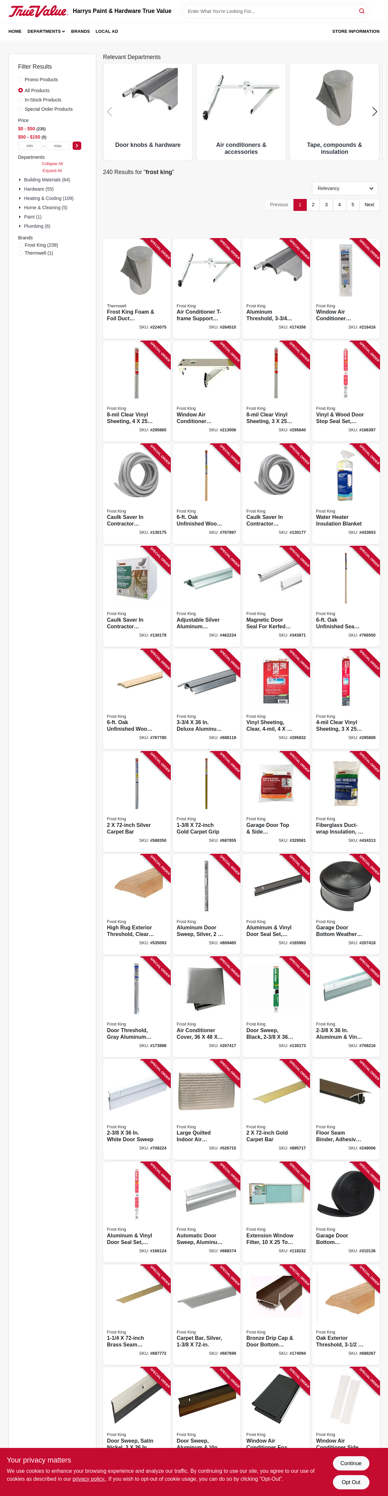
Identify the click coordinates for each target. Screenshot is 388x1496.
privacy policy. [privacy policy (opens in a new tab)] (89, 1479)
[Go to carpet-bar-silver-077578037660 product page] (206, 1315)
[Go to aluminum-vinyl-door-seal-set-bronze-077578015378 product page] (276, 904)
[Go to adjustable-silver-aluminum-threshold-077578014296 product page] (206, 596)
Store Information (355, 31)
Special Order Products (49, 109)
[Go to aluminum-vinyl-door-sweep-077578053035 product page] (345, 1007)
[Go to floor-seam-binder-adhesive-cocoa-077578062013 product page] (345, 1110)
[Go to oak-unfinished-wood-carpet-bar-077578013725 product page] (206, 494)
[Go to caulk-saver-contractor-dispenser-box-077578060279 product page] (276, 494)
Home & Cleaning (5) (46, 207)
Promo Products (41, 79)
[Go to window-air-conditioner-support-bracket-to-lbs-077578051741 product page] (345, 289)
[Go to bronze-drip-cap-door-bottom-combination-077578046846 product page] (276, 1315)
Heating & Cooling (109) (49, 198)
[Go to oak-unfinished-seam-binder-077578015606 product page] (345, 596)
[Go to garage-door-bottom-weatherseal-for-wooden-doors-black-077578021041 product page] (345, 1212)
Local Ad (107, 31)
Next (369, 204)
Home (15, 31)
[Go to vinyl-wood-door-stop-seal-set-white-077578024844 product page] (345, 391)
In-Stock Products (43, 99)
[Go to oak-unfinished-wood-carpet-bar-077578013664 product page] (136, 699)
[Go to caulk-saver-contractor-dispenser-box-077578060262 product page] (136, 494)
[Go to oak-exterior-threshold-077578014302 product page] (345, 1315)
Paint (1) (33, 216)
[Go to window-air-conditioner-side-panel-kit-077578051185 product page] (345, 1417)
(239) (41, 245)
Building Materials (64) (47, 179)
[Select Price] (77, 146)
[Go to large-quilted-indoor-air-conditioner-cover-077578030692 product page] (206, 1110)
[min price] (29, 146)
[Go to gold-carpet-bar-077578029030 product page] (276, 1110)
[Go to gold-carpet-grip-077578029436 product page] (206, 802)
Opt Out (351, 1482)
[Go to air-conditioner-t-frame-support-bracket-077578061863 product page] (206, 289)
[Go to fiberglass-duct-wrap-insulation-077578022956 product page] (345, 802)
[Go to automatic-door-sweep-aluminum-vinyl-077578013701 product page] (206, 1212)
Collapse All (52, 163)
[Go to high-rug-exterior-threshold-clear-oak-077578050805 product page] (136, 904)
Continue (350, 1463)
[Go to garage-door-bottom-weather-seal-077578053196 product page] (345, 904)
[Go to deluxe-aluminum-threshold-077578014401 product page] (206, 699)
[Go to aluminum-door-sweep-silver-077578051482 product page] (206, 904)
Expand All (52, 170)
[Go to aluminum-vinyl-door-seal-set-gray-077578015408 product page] (136, 1212)
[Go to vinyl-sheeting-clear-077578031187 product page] (276, 699)
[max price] (57, 146)
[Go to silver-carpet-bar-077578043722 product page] (136, 802)
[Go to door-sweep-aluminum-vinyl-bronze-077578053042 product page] (206, 1417)
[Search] (362, 10)
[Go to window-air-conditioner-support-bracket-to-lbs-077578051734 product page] (206, 391)
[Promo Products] (20, 79)
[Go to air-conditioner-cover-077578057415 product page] (206, 1007)
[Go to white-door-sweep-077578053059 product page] (136, 1110)
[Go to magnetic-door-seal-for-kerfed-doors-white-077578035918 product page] (276, 596)
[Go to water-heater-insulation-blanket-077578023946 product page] (345, 494)
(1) (39, 253)
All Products (37, 90)
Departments (44, 31)
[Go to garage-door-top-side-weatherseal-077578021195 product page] (276, 802)
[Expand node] (20, 179)
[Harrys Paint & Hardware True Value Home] (38, 11)
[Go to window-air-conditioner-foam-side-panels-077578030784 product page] (276, 1417)
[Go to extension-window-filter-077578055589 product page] (276, 1212)
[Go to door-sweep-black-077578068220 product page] (276, 1007)
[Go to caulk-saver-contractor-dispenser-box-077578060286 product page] (136, 596)
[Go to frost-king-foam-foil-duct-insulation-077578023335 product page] (136, 289)
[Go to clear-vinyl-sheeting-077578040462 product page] (276, 391)
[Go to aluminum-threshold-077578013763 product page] (276, 289)
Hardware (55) (39, 189)
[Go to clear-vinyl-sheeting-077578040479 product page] (136, 391)
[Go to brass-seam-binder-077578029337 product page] (136, 1315)
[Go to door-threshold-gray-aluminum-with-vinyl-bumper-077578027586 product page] (136, 1007)
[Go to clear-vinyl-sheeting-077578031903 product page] (345, 699)
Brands (80, 31)
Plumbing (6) (37, 226)
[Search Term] (275, 11)
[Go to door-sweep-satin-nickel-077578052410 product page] (136, 1417)
